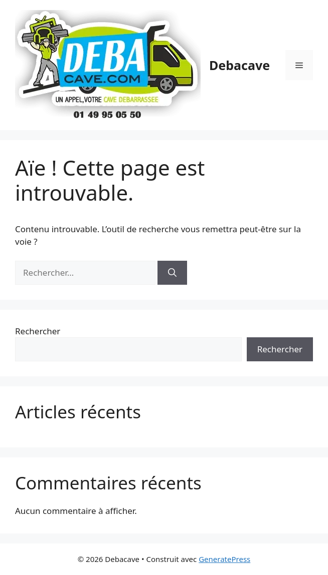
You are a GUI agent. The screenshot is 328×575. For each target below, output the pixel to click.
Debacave (239, 65)
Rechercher (37, 331)
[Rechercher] (172, 273)
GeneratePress (224, 559)
